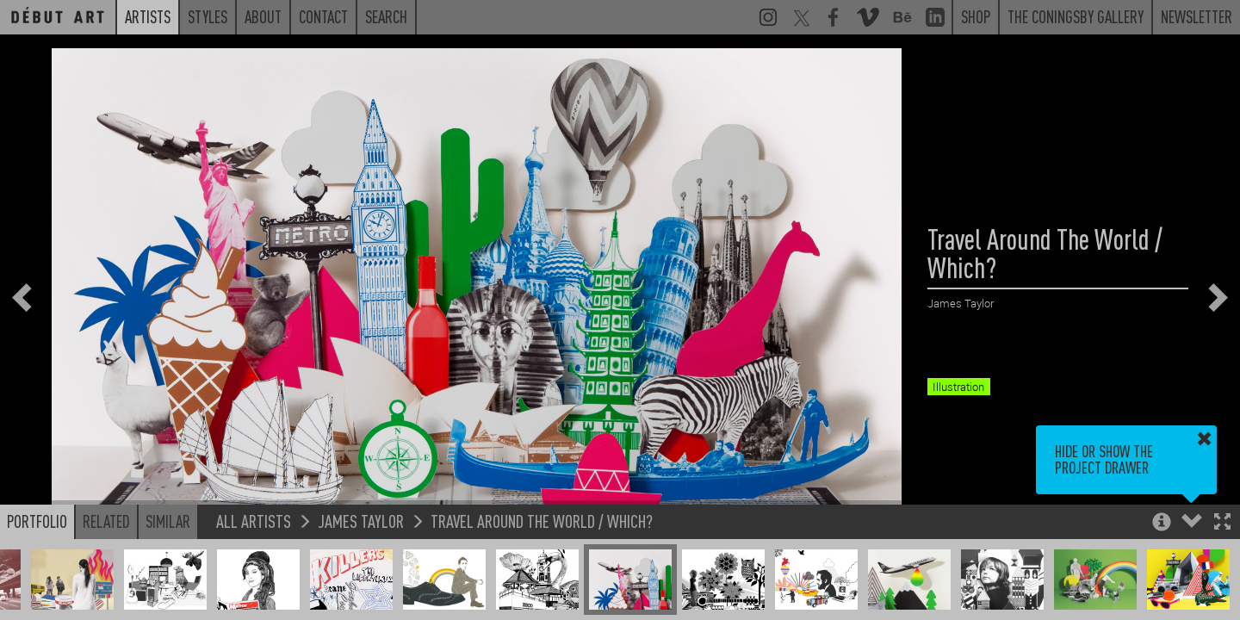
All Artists (253, 520)
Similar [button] (168, 521)
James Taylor (361, 520)
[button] (1222, 523)
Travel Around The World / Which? (542, 520)
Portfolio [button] (37, 521)
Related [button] (106, 521)
